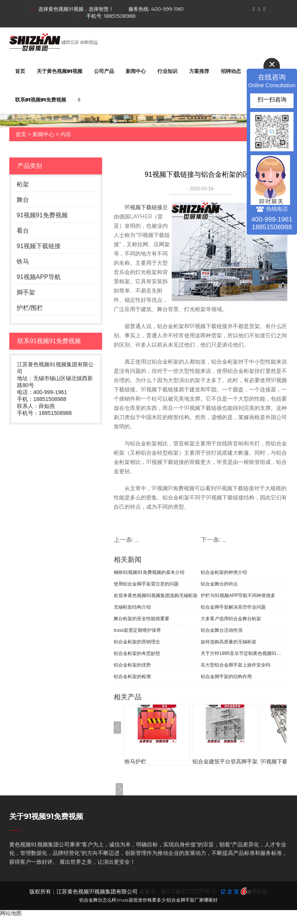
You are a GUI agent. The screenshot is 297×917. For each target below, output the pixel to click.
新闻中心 (136, 71)
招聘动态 (231, 71)
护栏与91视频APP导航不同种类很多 (238, 595)
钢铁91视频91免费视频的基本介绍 (149, 572)
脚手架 (26, 292)
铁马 (23, 261)
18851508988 (120, 16)
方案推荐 (199, 71)
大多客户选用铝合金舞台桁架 (231, 618)
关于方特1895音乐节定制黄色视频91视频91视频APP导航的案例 (243, 653)
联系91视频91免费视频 (40, 99)
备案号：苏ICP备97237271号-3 (177, 891)
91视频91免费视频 (42, 215)
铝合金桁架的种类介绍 (224, 572)
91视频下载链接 (39, 246)
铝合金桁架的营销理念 (137, 642)
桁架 (23, 184)
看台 (23, 230)
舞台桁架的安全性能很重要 (141, 618)
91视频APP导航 (39, 277)
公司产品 (104, 71)
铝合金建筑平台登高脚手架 (225, 761)
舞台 (23, 199)
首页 (20, 71)
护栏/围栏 (30, 308)
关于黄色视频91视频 (59, 71)
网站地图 (11, 913)
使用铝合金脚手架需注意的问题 (146, 584)
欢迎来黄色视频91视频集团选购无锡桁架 (156, 595)
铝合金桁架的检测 (132, 676)
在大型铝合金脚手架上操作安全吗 (235, 665)
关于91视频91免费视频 (46, 816)
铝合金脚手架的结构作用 (226, 676)
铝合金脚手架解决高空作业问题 (233, 607)
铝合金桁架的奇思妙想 (137, 653)
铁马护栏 (135, 761)
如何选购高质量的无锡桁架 (228, 642)
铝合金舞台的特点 (219, 584)
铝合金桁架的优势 (132, 665)
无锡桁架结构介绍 (132, 607)
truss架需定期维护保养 (137, 630)
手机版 (259, 891)
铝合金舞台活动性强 (221, 630)
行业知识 (167, 71)
